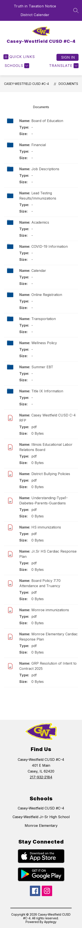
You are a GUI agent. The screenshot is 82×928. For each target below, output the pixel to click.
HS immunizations (46, 527)
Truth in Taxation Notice (35, 6)
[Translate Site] (63, 65)
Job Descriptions (45, 169)
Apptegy (50, 922)
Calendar (38, 270)
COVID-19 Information (49, 246)
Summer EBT (42, 367)
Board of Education (47, 121)
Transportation (43, 319)
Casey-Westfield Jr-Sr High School (41, 817)
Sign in (68, 57)
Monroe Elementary (41, 825)
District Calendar (35, 15)
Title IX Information (47, 391)
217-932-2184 (41, 777)
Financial (38, 145)
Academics (40, 222)
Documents (68, 84)
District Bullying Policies (50, 474)
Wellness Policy (44, 343)
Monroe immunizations (50, 610)
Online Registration (46, 294)
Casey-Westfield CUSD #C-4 (26, 84)
